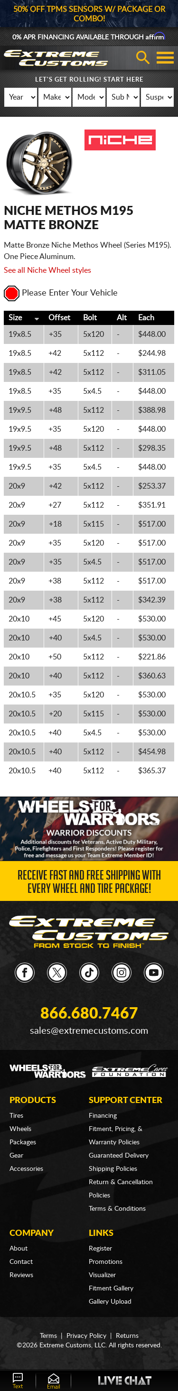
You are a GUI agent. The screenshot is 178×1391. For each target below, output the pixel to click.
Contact (21, 1262)
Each (146, 318)
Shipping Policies (113, 1169)
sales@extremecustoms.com (89, 1031)
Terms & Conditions (117, 1209)
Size (15, 318)
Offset (59, 318)
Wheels (20, 1129)
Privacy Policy (86, 1336)
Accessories (26, 1169)
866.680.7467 (89, 1013)
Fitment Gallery (111, 1288)
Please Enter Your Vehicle (61, 293)
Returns (127, 1336)
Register (100, 1248)
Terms (48, 1336)
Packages (22, 1142)
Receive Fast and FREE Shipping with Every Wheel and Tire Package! (89, 883)
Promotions (105, 1262)
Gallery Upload (110, 1301)
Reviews (21, 1275)
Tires (16, 1116)
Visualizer (102, 1275)
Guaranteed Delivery (119, 1155)
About (18, 1248)
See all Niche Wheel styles (47, 270)
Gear (16, 1155)
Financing (103, 1116)
